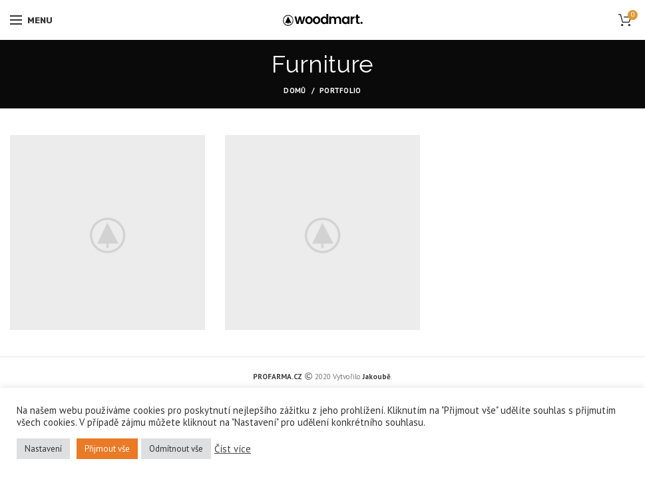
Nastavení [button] (43, 448)
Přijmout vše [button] (107, 448)
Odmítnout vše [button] (176, 448)
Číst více (232, 449)
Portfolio (340, 90)
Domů (295, 90)
